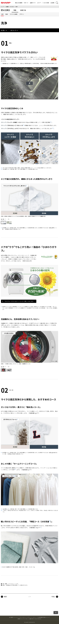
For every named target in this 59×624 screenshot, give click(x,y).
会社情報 (52, 2)
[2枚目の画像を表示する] (9, 222)
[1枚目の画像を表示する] (3, 222)
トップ (2, 6)
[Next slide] (8, 219)
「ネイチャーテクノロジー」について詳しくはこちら (17, 301)
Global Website (38, 618)
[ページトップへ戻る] (55, 612)
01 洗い (3, 30)
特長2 (53, 597)
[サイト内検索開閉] (57, 3)
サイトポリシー (23, 617)
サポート (26, 3)
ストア (39, 3)
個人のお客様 (18, 3)
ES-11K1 (12, 6)
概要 (5, 597)
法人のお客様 (46, 2)
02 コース (13, 30)
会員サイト (33, 3)
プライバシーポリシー (32, 617)
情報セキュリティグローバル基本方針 (26, 618)
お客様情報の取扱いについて (44, 617)
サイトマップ (16, 617)
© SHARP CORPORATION (29, 622)
